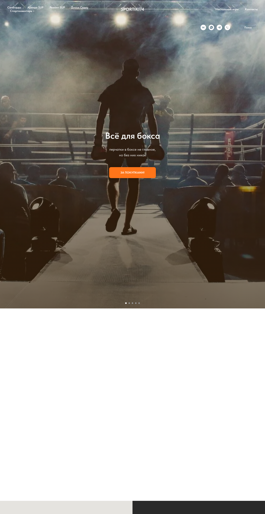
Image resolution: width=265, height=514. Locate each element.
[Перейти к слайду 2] (129, 303)
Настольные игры (227, 9)
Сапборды (14, 7)
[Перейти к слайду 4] (136, 303)
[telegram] (219, 27)
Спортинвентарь (21, 11)
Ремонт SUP (57, 7)
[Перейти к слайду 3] (132, 303)
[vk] (203, 27)
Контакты (251, 9)
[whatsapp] (211, 27)
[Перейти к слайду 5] (139, 303)
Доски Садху (79, 7)
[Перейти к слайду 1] (126, 303)
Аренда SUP (35, 7)
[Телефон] (227, 27)
